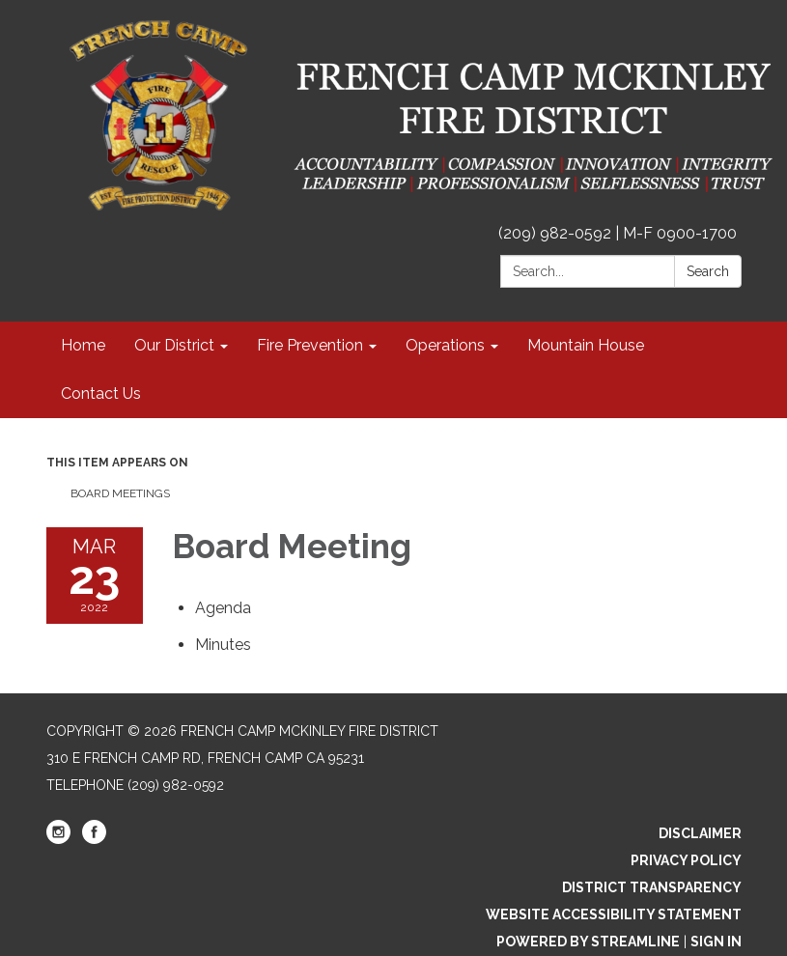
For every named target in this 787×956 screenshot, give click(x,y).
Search (708, 271)
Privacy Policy (686, 860)
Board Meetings (120, 493)
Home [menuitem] (83, 345)
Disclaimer (700, 833)
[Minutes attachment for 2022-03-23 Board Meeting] (223, 644)
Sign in (716, 941)
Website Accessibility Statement (614, 914)
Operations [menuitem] (445, 345)
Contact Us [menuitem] (101, 393)
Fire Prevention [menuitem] (310, 345)
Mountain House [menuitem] (585, 345)
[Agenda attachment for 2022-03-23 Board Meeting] (223, 608)
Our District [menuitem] (174, 345)
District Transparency (652, 887)
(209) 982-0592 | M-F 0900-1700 (617, 233)
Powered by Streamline (588, 941)
